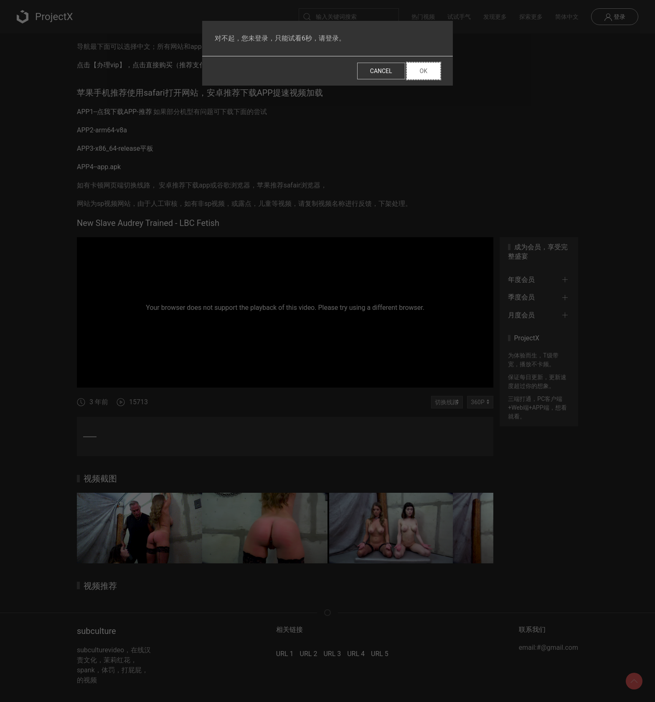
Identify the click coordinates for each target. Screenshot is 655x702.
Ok (423, 71)
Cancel (381, 71)
